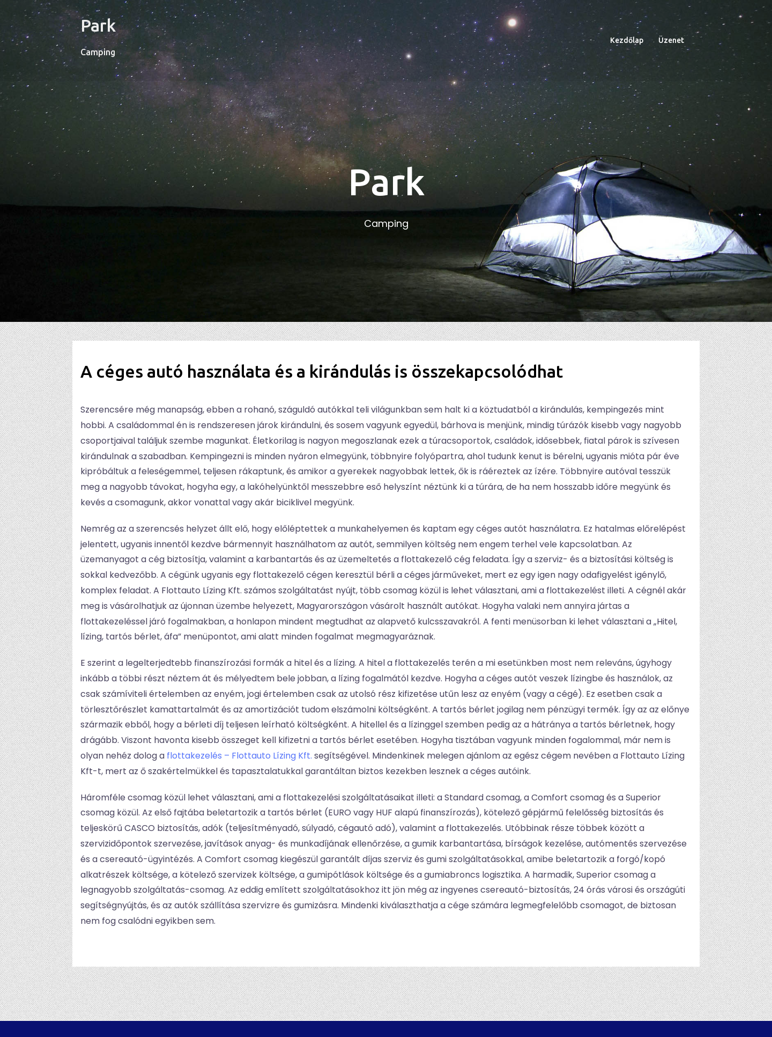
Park (98, 25)
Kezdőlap (626, 40)
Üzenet (671, 40)
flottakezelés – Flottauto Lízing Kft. (239, 755)
